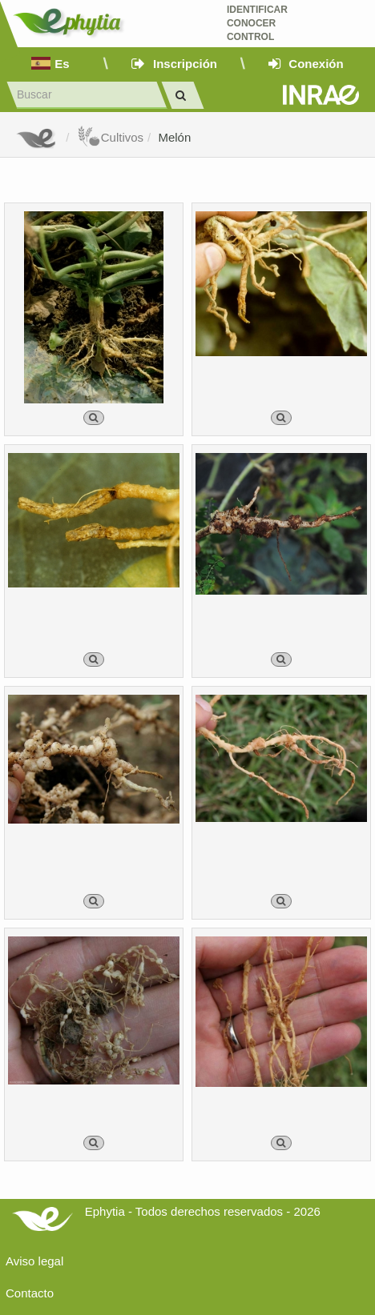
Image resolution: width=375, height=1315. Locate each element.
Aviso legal (34, 1261)
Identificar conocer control (257, 23)
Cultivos (110, 137)
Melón (174, 137)
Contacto (30, 1293)
